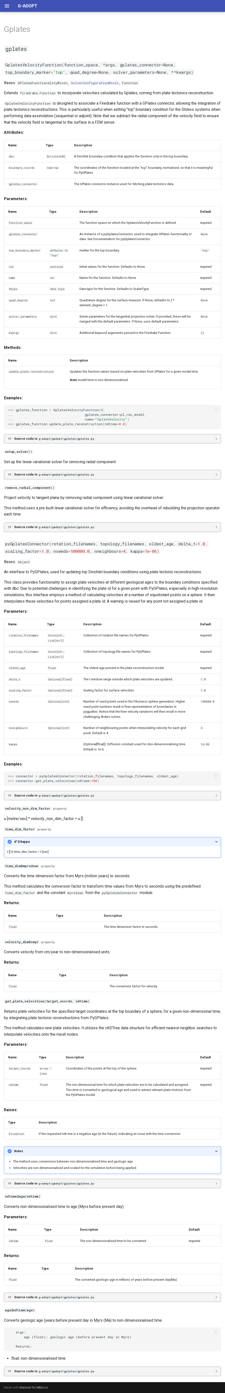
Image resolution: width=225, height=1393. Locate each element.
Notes (18, 1151)
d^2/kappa (22, 841)
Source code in (54, 438)
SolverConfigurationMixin (94, 83)
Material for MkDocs (33, 1387)
